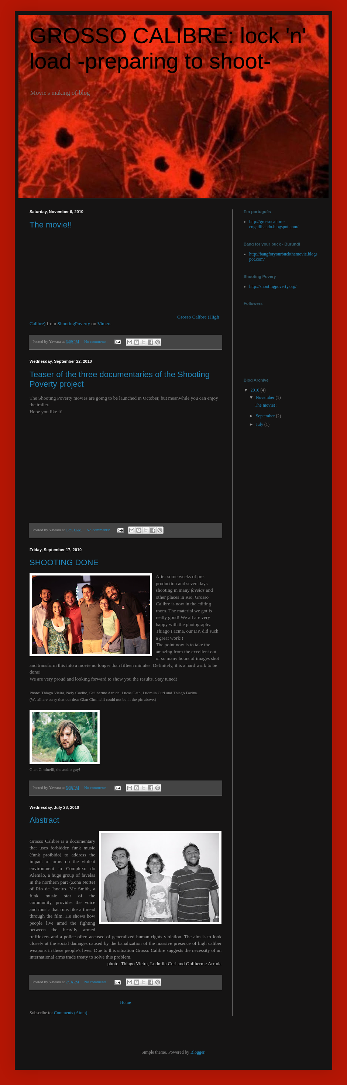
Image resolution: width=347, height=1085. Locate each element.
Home (125, 1002)
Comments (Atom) (70, 1012)
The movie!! (51, 224)
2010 (256, 390)
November (266, 397)
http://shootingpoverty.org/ (272, 286)
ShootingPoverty (73, 323)
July (260, 424)
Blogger (197, 1052)
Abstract (44, 820)
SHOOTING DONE (64, 562)
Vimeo (103, 323)
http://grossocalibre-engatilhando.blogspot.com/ (273, 224)
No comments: (96, 341)
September (266, 415)
